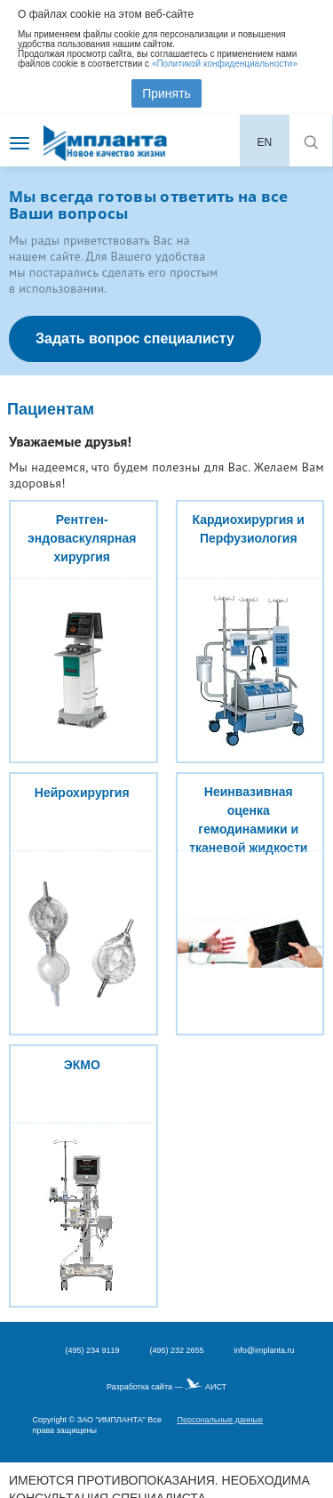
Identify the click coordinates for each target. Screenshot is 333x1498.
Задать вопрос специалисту (135, 338)
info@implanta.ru (264, 1350)
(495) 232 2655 (176, 1350)
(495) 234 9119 (92, 1350)
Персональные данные (220, 1419)
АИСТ (215, 1386)
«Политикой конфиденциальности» (224, 63)
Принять (166, 93)
